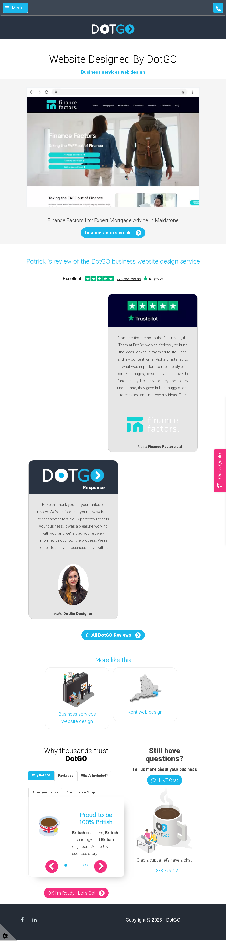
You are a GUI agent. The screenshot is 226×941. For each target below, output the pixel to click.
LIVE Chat (164, 780)
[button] (54, 867)
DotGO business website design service (145, 261)
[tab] (41, 776)
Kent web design (145, 712)
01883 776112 (164, 870)
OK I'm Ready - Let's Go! (71, 893)
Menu (14, 8)
